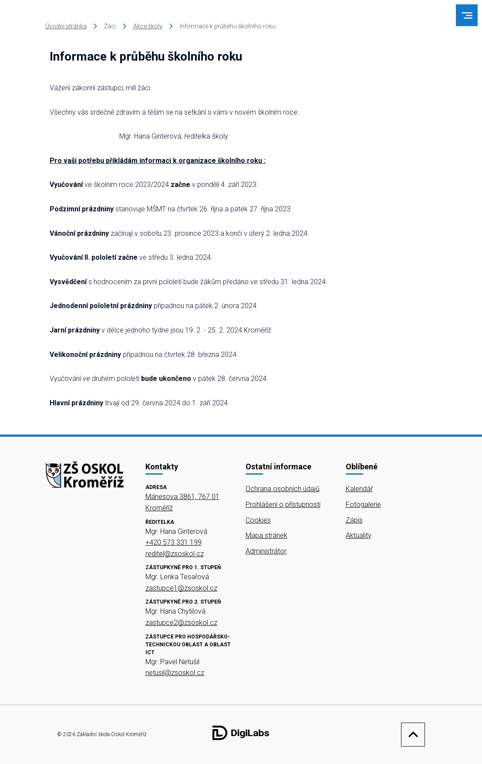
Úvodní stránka (66, 26)
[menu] (467, 15)
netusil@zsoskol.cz (174, 673)
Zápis (354, 520)
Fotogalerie (363, 504)
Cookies (258, 520)
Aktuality (358, 535)
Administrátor (266, 551)
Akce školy (147, 26)
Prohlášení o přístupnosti (283, 504)
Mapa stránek (266, 535)
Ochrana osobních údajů (283, 489)
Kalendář (359, 489)
